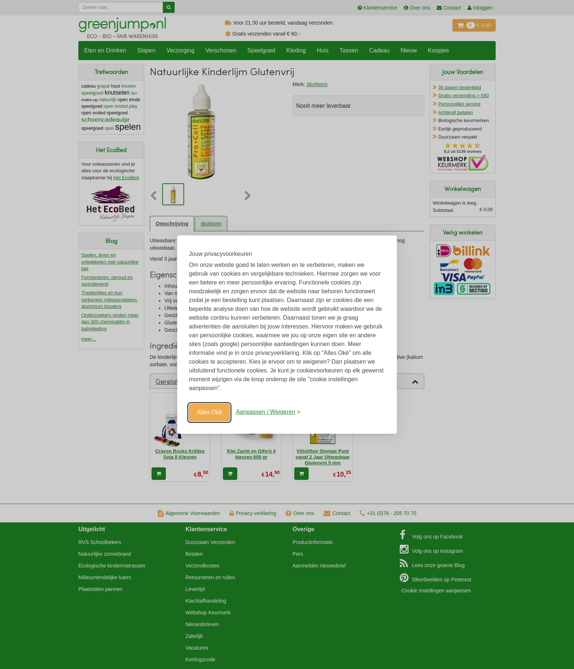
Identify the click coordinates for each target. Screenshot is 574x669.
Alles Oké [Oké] (209, 412)
